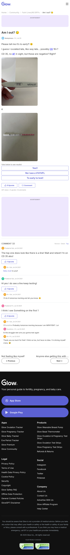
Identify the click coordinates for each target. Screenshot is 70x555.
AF (13, 54)
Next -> (59, 361)
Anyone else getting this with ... (52, 356)
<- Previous (10, 361)
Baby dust (7, 271)
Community (14, 12)
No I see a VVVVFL (35, 173)
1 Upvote (9, 262)
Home (4, 12)
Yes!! (35, 168)
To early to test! (35, 178)
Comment (27, 185)
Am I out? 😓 (47, 12)
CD (51, 49)
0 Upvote (9, 185)
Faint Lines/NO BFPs (31, 12)
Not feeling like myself (12, 356)
